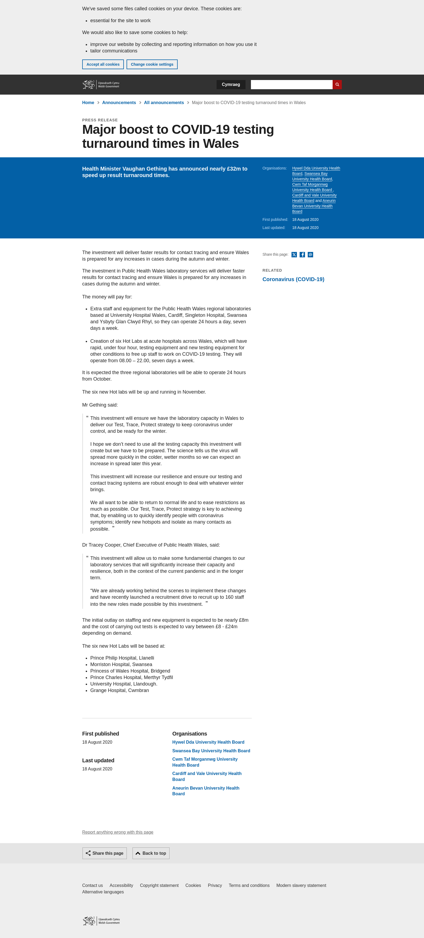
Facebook (302, 255)
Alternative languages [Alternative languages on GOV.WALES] (103, 892)
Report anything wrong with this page (117, 832)
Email (310, 255)
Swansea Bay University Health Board (211, 751)
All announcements (164, 102)
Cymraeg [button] (231, 84)
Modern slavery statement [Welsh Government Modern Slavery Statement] (301, 885)
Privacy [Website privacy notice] (215, 885)
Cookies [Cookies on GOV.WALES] (193, 885)
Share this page (107, 853)
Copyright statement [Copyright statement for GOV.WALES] (159, 885)
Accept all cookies (103, 64)
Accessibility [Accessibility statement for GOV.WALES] (121, 885)
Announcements (119, 102)
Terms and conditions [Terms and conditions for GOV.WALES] (249, 885)
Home (88, 102)
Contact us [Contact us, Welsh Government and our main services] (92, 885)
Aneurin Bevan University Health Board (314, 206)
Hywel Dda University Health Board (208, 742)
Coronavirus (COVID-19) (293, 279)
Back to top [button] (154, 853)
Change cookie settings (152, 64)
